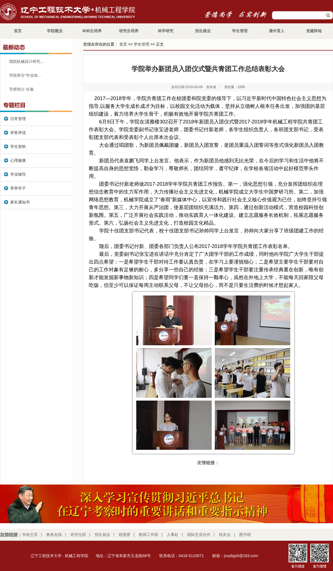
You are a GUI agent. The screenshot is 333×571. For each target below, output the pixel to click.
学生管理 (141, 44)
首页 (123, 44)
